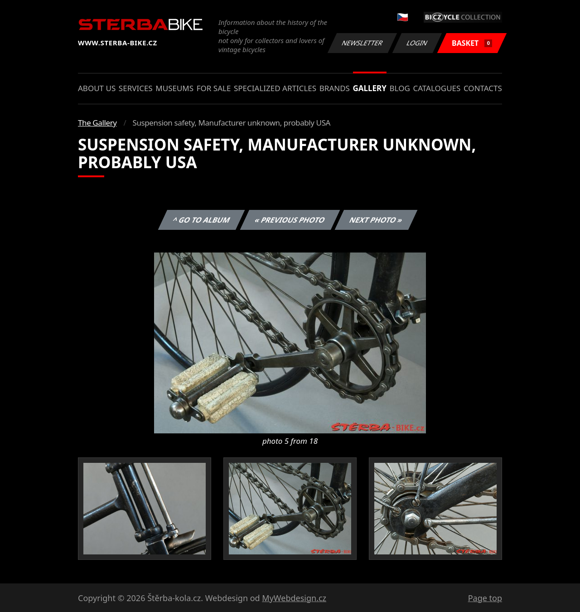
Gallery (370, 88)
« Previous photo (290, 220)
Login (417, 43)
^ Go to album (201, 220)
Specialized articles (275, 88)
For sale (214, 88)
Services (136, 88)
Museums (174, 88)
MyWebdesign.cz (294, 598)
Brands (334, 88)
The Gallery (97, 122)
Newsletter (362, 43)
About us (97, 88)
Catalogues (436, 88)
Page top (485, 598)
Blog (400, 88)
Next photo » (376, 220)
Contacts (483, 88)
